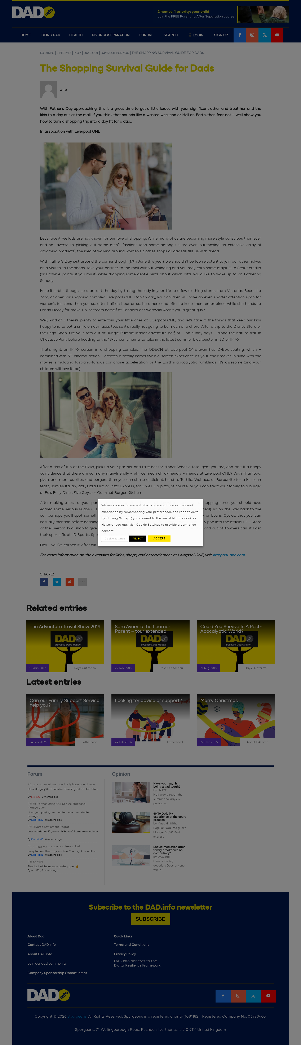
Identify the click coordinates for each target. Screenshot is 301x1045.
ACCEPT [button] (159, 538)
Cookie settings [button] (115, 538)
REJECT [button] (137, 538)
